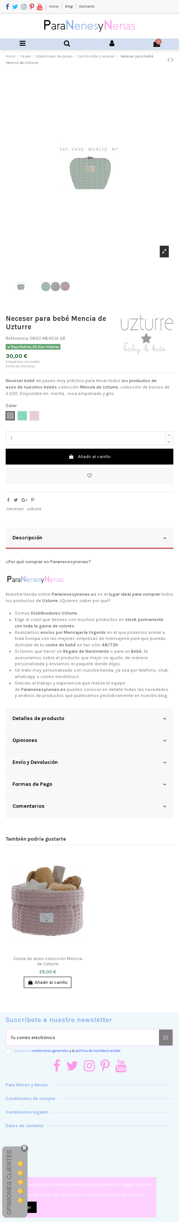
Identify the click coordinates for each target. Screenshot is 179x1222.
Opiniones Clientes (9, 1182)
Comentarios (89, 806)
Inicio (54, 6)
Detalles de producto (89, 718)
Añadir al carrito (89, 456)
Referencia (17, 338)
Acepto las (67, 1051)
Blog (69, 6)
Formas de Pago (89, 784)
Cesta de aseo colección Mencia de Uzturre (47, 961)
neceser (15, 508)
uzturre (34, 508)
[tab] (89, 539)
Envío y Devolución (89, 762)
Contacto (86, 6)
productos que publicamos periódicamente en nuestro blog (104, 695)
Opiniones (89, 740)
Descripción (89, 537)
